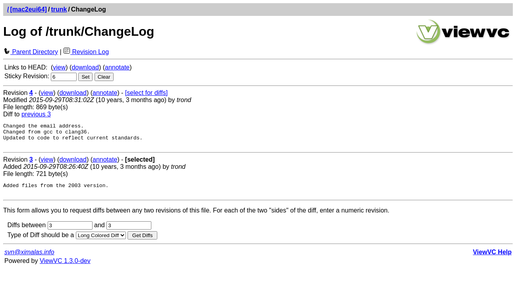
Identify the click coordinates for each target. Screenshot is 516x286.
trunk (59, 9)
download (85, 67)
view (59, 67)
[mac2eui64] (28, 9)
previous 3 (36, 114)
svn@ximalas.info (29, 259)
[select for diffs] (146, 92)
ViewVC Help (492, 259)
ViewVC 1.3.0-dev (65, 268)
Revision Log (86, 51)
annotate (117, 67)
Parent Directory (30, 51)
